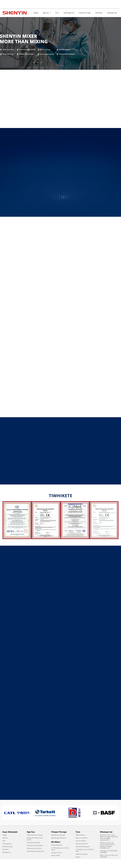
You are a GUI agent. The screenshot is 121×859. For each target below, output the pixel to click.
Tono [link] (4, 841)
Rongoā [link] (78, 857)
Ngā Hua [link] (5, 838)
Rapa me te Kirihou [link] (81, 838)
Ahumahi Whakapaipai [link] (82, 846)
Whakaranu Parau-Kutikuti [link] (35, 845)
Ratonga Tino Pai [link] (56, 852)
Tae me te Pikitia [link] (81, 841)
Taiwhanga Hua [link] (7, 843)
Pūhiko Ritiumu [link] (80, 835)
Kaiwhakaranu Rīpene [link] (33, 842)
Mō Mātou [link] (5, 849)
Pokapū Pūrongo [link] (7, 846)
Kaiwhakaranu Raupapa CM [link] (35, 851)
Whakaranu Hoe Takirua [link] (34, 848)
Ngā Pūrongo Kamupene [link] (58, 838)
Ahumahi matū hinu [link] (82, 843)
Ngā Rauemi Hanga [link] (81, 854)
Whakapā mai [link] (6, 852)
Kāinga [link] (4, 835)
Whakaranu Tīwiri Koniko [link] (35, 835)
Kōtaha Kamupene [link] (56, 845)
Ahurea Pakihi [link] (55, 855)
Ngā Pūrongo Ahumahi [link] (58, 835)
